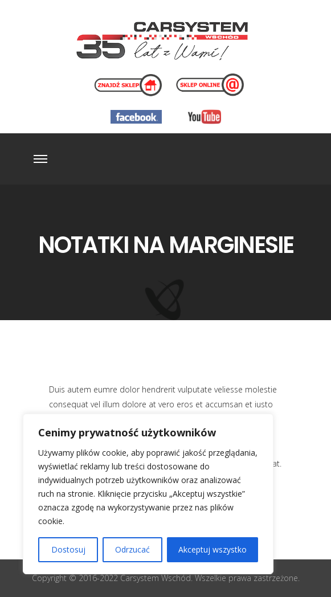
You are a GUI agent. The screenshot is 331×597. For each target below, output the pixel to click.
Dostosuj (68, 549)
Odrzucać (132, 549)
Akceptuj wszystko (212, 549)
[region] (148, 494)
